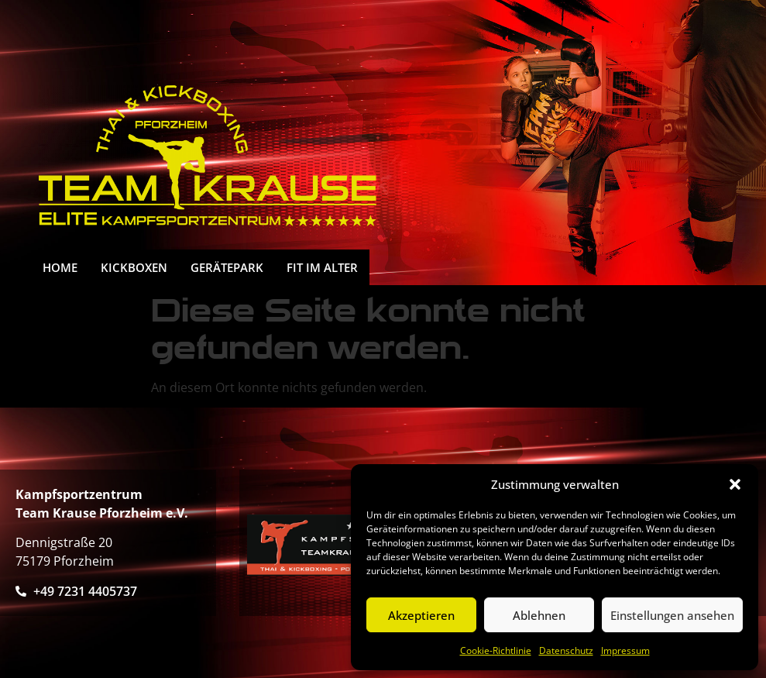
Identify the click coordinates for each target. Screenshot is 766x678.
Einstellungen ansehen (672, 615)
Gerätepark (227, 267)
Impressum (625, 650)
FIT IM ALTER (322, 267)
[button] (735, 484)
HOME (60, 267)
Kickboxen (134, 267)
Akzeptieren (421, 615)
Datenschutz (566, 650)
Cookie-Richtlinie (495, 650)
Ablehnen (539, 615)
